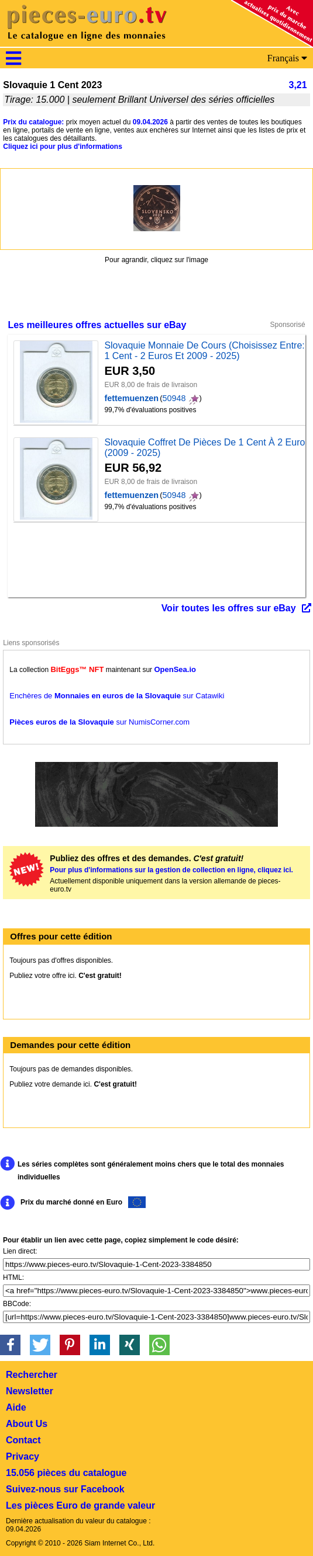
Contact (23, 1440)
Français (287, 58)
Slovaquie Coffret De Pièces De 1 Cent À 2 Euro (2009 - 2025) (204, 447)
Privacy (22, 1456)
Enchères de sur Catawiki (116, 695)
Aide (16, 1407)
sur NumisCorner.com (99, 722)
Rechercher (31, 1375)
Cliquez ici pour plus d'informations (62, 146)
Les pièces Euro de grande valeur (80, 1505)
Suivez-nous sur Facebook (65, 1489)
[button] (10, 1345)
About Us (26, 1424)
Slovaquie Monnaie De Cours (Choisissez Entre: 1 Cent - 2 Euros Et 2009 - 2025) (204, 350)
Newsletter (29, 1391)
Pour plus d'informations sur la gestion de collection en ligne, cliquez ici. (171, 870)
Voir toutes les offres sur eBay (228, 608)
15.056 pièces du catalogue (66, 1473)
